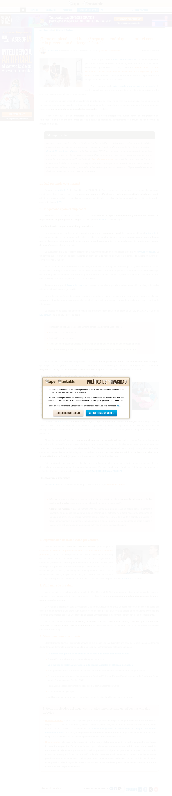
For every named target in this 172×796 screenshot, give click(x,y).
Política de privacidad (107, 382)
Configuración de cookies (68, 413)
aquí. (119, 406)
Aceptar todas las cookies (101, 413)
